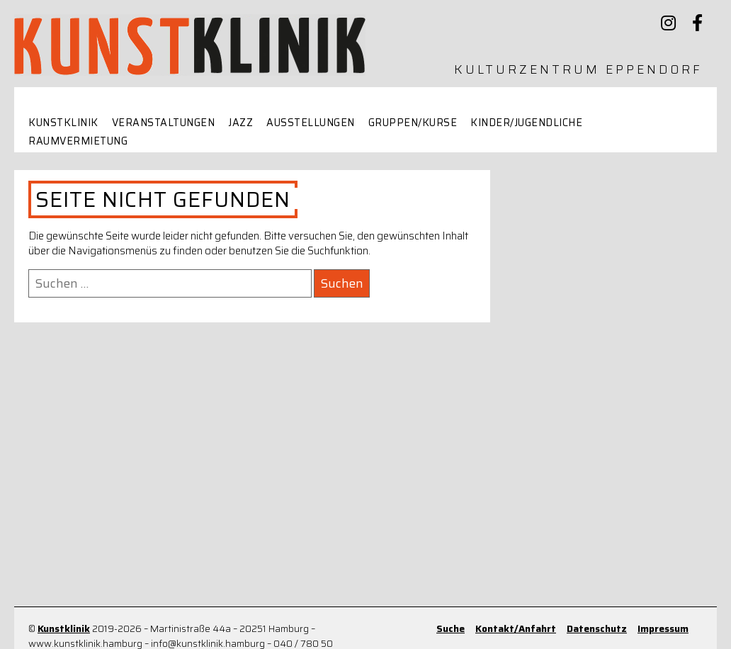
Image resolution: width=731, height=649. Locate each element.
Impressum (663, 628)
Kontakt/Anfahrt (515, 628)
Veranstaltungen (163, 122)
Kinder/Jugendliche (526, 122)
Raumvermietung (78, 141)
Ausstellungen (310, 122)
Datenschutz (597, 628)
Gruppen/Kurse (413, 122)
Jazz (240, 122)
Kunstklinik (63, 122)
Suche (450, 628)
